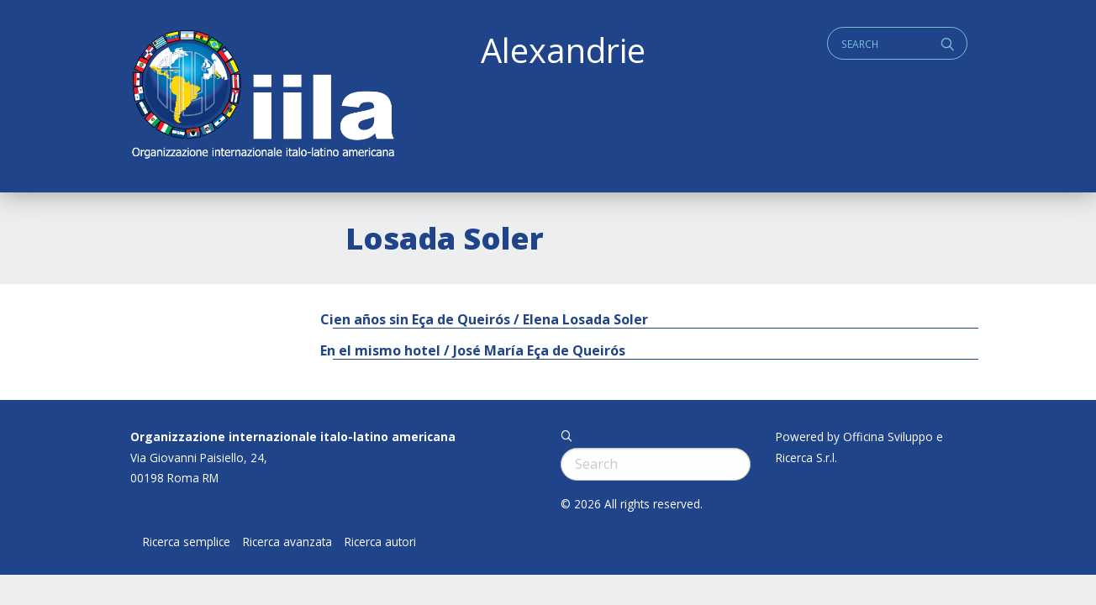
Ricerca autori (380, 542)
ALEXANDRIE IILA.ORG (262, 96)
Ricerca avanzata (287, 542)
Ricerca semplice (186, 542)
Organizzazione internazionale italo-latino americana (293, 437)
